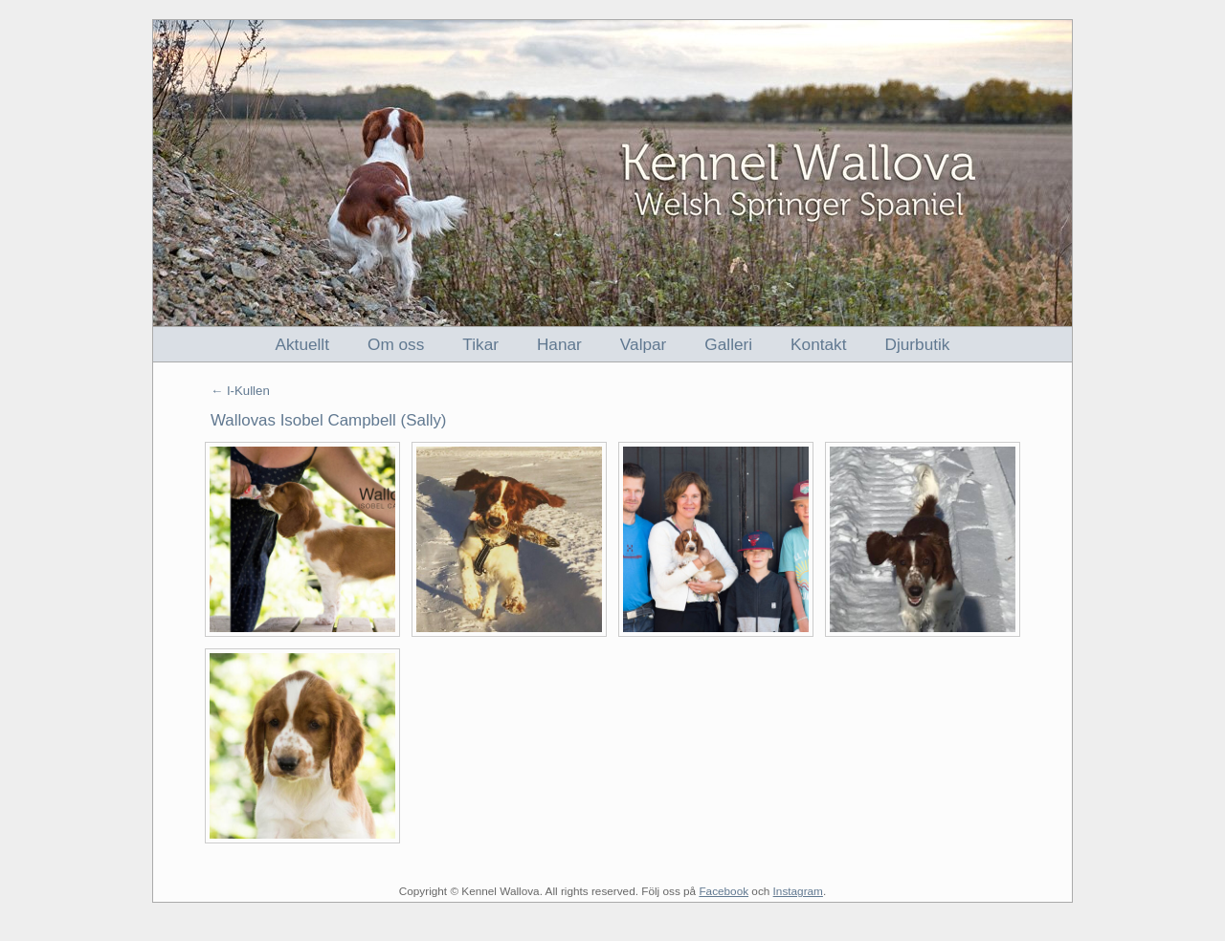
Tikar (480, 344)
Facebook (723, 891)
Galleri (728, 344)
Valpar (643, 344)
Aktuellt (302, 344)
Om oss (396, 344)
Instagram (798, 891)
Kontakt (818, 344)
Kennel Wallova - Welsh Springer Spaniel (612, 173)
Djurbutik (917, 344)
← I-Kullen (240, 390)
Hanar (559, 344)
